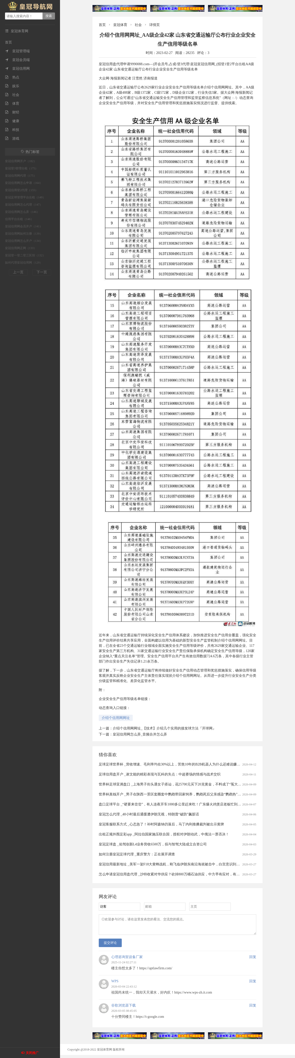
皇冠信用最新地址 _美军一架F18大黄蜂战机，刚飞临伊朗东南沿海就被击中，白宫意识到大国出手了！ (178, 864)
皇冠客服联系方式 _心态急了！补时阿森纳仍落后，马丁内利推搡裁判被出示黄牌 (161, 824)
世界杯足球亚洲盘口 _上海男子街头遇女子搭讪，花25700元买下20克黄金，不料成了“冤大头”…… (174, 784)
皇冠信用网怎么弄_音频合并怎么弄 (140, 734)
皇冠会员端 (17, 60)
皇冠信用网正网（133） (20, 248)
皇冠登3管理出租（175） (21, 168)
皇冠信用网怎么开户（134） (23, 241)
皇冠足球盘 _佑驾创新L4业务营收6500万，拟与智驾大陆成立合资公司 (153, 844)
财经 (12, 112)
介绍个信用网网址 (116, 718)
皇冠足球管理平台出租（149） (25, 197)
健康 (12, 121)
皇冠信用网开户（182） (20, 161)
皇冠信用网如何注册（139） (23, 233)
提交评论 (110, 946)
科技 (12, 130)
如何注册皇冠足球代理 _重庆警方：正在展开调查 (137, 854)
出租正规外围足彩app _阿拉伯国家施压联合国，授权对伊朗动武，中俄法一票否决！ (164, 834)
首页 (8, 42)
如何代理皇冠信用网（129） (23, 262)
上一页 (18, 272)
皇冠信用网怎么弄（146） (22, 212)
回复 (252, 960)
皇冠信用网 (17, 68)
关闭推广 (32, 1053)
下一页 (41, 272)
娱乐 (12, 86)
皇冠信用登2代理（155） (21, 190)
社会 (12, 95)
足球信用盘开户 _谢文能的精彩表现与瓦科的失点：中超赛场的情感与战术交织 (159, 774)
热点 (12, 77)
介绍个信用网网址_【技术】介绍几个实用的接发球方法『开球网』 (164, 728)
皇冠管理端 (17, 51)
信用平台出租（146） (19, 219)
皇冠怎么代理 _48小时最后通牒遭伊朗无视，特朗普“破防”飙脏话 (149, 814)
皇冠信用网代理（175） (20, 175)
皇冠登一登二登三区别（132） (25, 255)
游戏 (12, 138)
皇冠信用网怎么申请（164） (23, 183)
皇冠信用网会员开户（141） (23, 226)
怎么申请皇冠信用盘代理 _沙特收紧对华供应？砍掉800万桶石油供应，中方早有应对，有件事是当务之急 (180, 874)
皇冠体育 (120, 25)
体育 (12, 103)
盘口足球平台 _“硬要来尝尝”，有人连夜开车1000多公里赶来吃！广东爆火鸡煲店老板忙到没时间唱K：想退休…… (187, 804)
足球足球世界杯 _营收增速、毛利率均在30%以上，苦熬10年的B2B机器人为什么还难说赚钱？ (171, 764)
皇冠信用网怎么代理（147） (23, 204)
